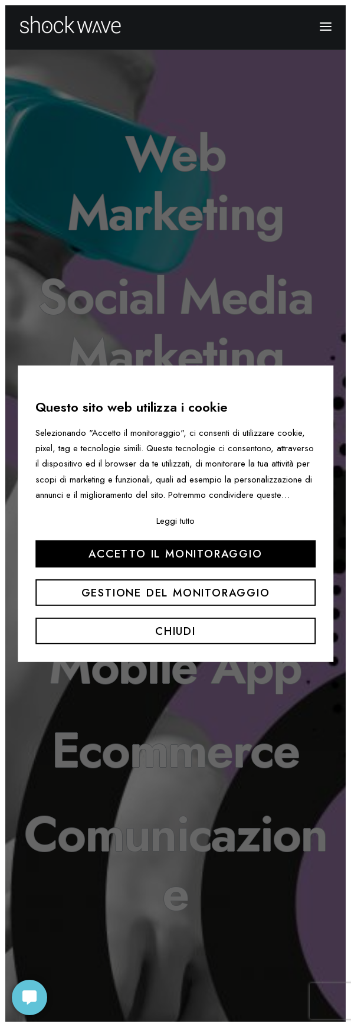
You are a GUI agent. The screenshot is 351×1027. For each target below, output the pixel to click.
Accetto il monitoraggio (175, 554)
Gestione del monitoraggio (175, 592)
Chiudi (175, 631)
